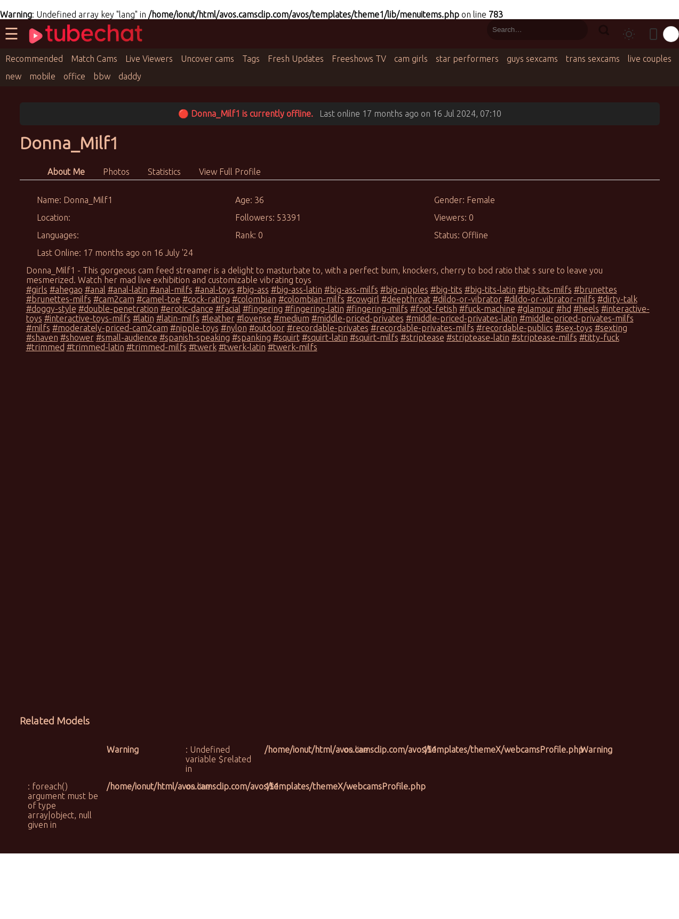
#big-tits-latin (490, 289)
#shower (77, 337)
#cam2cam (113, 299)
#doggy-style (51, 308)
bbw (101, 76)
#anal (95, 289)
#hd (563, 308)
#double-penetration (118, 308)
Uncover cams (207, 58)
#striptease (422, 337)
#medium (291, 318)
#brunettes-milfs (58, 299)
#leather (218, 318)
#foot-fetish (433, 308)
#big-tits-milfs (545, 289)
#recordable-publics (514, 328)
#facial (228, 308)
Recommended (34, 58)
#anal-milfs (171, 289)
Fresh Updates (296, 58)
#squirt (286, 337)
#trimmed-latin (95, 347)
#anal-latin (128, 289)
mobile (42, 76)
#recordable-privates (328, 328)
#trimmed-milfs (156, 347)
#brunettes (595, 289)
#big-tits (446, 289)
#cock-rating (206, 299)
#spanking (251, 337)
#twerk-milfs (292, 347)
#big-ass (253, 289)
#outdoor (267, 328)
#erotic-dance (187, 308)
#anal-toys (215, 289)
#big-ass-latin (296, 289)
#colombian (254, 299)
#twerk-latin (242, 347)
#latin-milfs (177, 318)
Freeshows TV (359, 58)
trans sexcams (593, 58)
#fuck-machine (487, 308)
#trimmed (45, 347)
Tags (251, 58)
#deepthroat (405, 299)
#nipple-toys (194, 328)
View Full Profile (230, 171)
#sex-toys (574, 328)
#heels (586, 308)
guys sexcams (532, 58)
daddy (129, 76)
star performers (467, 58)
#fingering (263, 308)
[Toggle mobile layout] (653, 34)
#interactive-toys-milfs (87, 318)
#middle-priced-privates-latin (461, 318)
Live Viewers (149, 58)
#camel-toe (158, 299)
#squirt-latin (325, 337)
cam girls (411, 58)
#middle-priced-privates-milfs (577, 318)
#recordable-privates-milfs (422, 328)
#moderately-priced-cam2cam (110, 328)
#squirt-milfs (374, 337)
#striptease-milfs (544, 337)
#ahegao (66, 289)
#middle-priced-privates (357, 318)
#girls (36, 289)
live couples (650, 58)
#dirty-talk (617, 299)
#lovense (254, 318)
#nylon (234, 328)
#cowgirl (363, 299)
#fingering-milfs (377, 308)
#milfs (38, 328)
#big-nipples (404, 289)
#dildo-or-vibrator (467, 299)
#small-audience (126, 337)
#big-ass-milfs (351, 289)
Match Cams (94, 58)
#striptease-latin (477, 337)
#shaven (42, 337)
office (74, 76)
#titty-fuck (599, 337)
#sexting (611, 328)
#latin (143, 318)
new (13, 76)
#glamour (535, 308)
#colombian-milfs (311, 299)
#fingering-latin (314, 308)
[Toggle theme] (628, 34)
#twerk (203, 347)
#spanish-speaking (194, 337)
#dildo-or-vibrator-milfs (549, 299)
